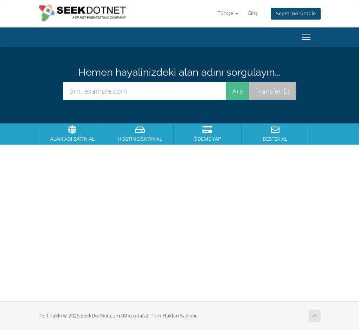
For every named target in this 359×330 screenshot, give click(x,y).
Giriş (252, 13)
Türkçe (228, 13)
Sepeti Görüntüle (296, 13)
